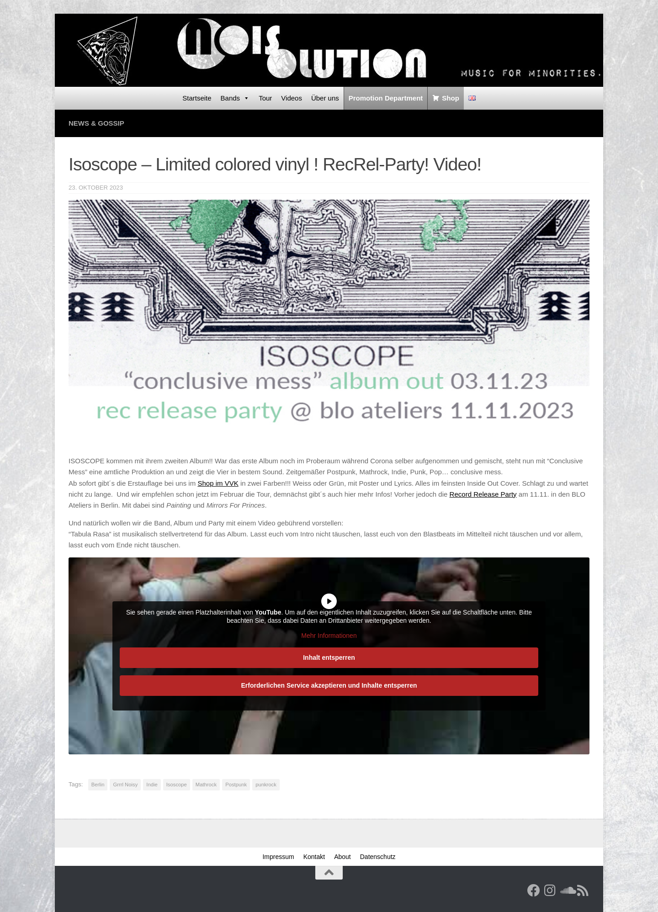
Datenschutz (378, 856)
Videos (291, 98)
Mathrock (206, 784)
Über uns (325, 98)
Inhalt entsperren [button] (329, 657)
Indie (151, 784)
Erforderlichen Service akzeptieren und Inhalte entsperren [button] (329, 685)
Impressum (278, 856)
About (342, 856)
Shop (450, 98)
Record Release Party (483, 494)
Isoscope (176, 784)
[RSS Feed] (583, 890)
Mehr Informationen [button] (328, 635)
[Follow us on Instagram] (550, 890)
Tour (265, 98)
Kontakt (314, 856)
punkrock (265, 784)
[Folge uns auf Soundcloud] (566, 890)
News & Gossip (96, 123)
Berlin (98, 784)
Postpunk (236, 784)
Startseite (196, 98)
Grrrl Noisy (125, 784)
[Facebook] (533, 890)
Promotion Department (386, 98)
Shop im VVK (217, 483)
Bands (235, 98)
